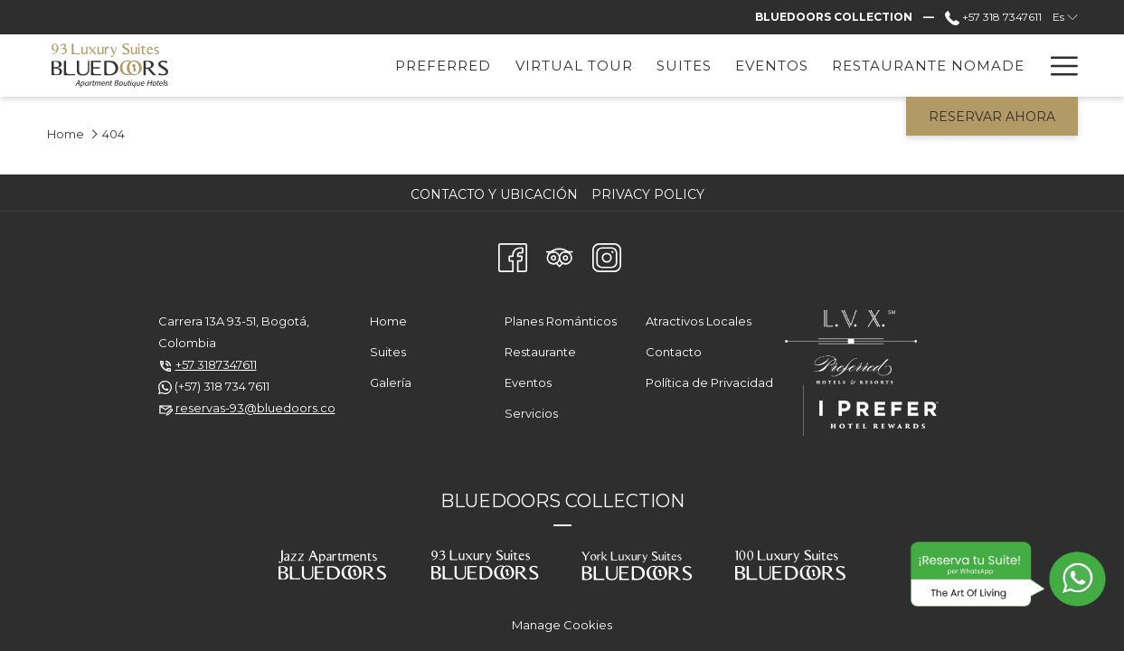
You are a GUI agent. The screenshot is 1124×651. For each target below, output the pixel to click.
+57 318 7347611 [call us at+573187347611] (993, 17)
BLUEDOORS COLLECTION (562, 501)
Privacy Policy (647, 194)
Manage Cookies (562, 625)
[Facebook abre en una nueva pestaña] (512, 255)
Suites (388, 351)
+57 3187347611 (216, 364)
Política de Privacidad (709, 382)
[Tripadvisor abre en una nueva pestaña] (559, 255)
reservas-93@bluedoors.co (255, 408)
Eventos (528, 382)
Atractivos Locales (698, 321)
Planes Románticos (561, 321)
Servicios (531, 413)
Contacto (674, 351)
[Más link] (1057, 65)
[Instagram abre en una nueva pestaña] (606, 255)
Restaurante (540, 351)
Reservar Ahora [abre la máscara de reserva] (992, 116)
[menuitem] (351, 65)
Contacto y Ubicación (494, 194)
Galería (390, 382)
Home (65, 134)
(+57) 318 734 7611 (222, 386)
